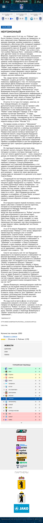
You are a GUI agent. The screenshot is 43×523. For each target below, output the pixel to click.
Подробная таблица (21, 422)
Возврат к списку (10, 336)
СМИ (6, 352)
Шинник (7, 349)
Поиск (6, 354)
